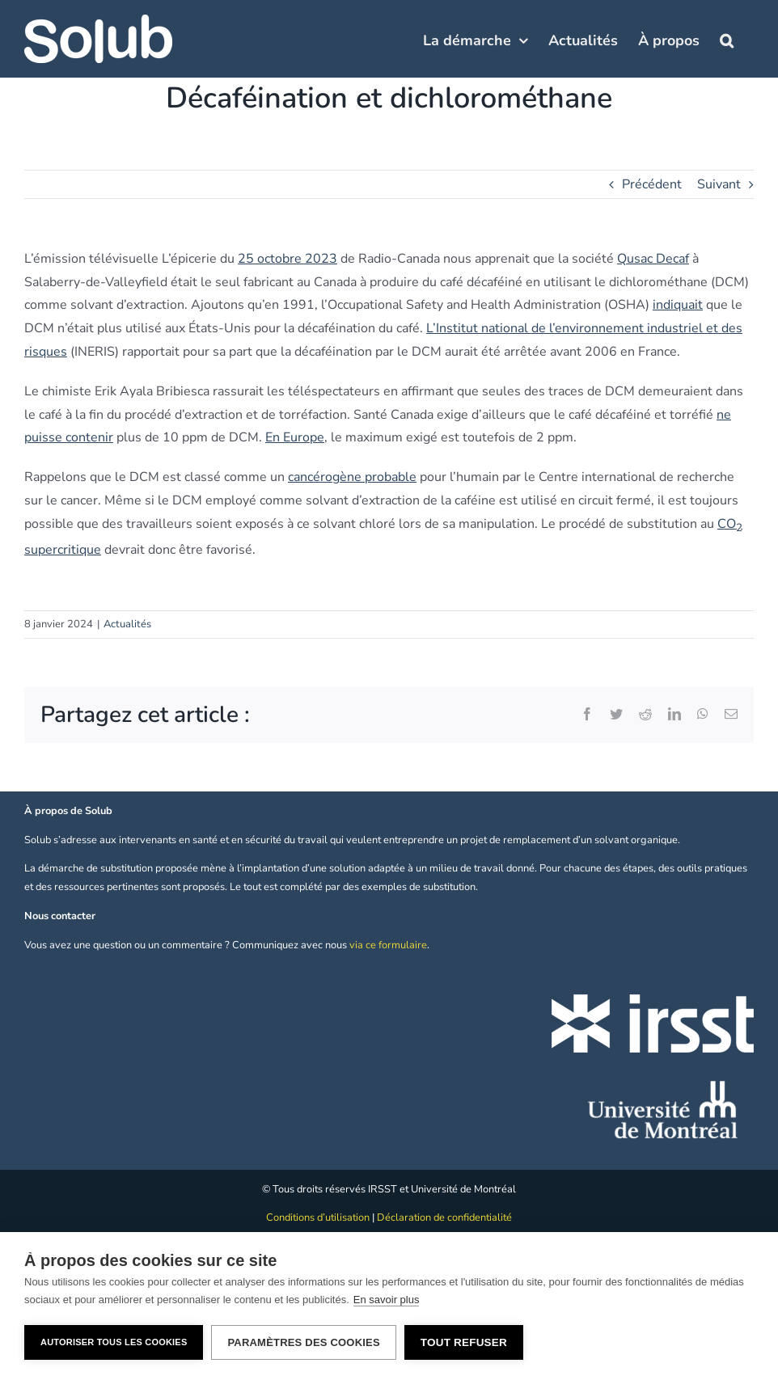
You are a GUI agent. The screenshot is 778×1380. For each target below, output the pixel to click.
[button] (727, 39)
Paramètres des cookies (303, 1342)
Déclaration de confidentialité (444, 1217)
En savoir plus (386, 1299)
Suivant (719, 184)
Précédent (652, 184)
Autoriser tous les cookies (113, 1342)
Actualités (127, 624)
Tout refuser (464, 1342)
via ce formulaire (388, 945)
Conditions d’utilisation (318, 1217)
